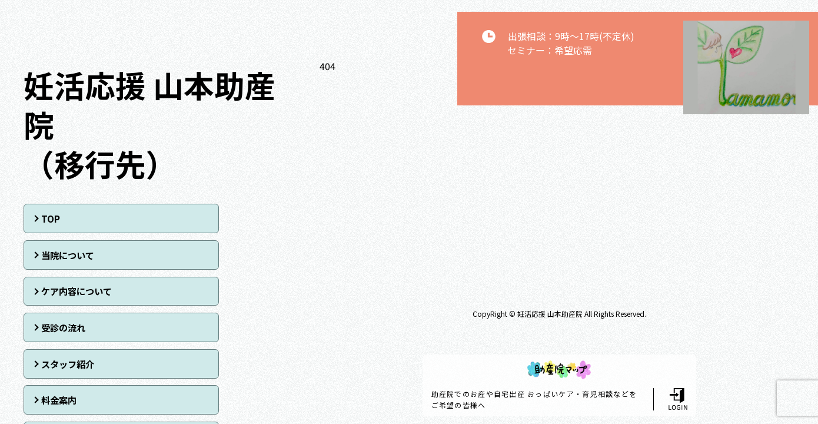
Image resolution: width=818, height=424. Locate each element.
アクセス (55, 326)
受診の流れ (199, 254)
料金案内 (195, 290)
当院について (203, 218)
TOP (47, 218)
